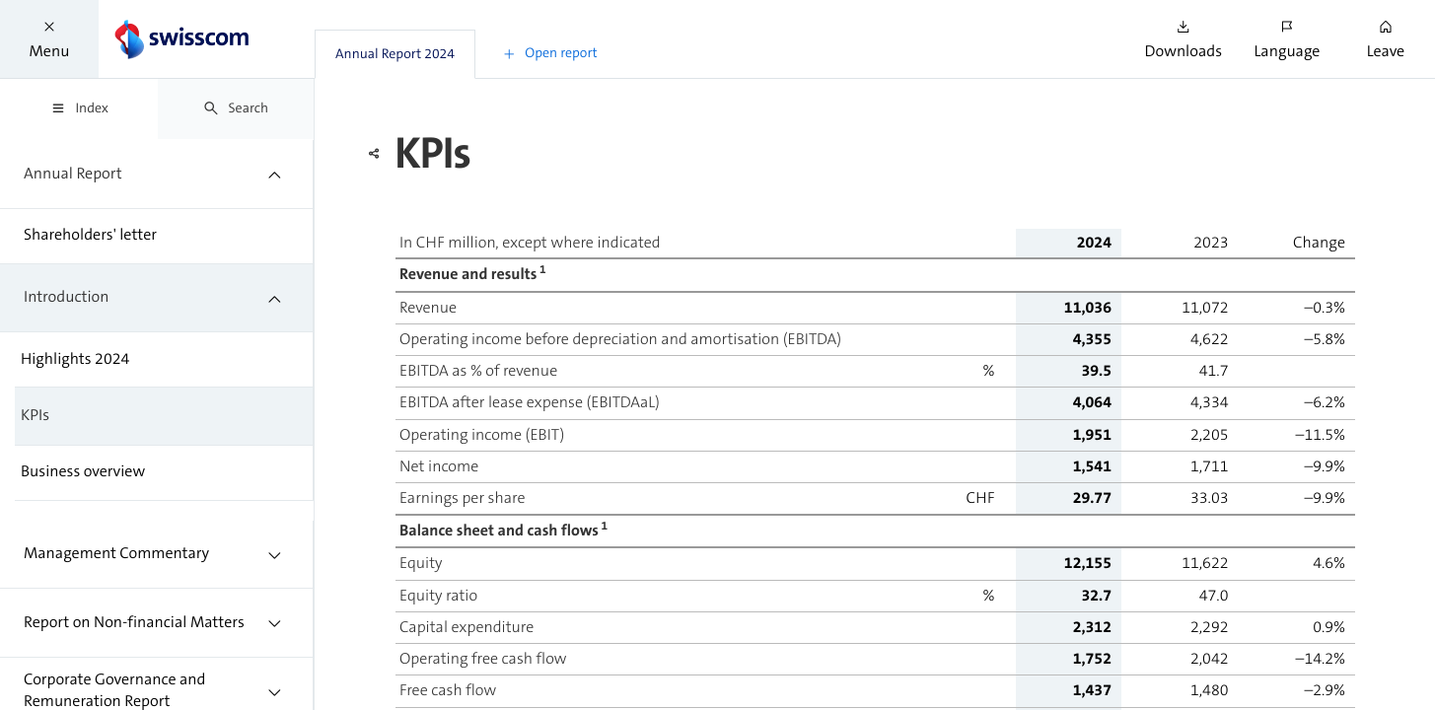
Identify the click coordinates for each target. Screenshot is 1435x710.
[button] (49, 39)
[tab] (395, 54)
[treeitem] (157, 174)
